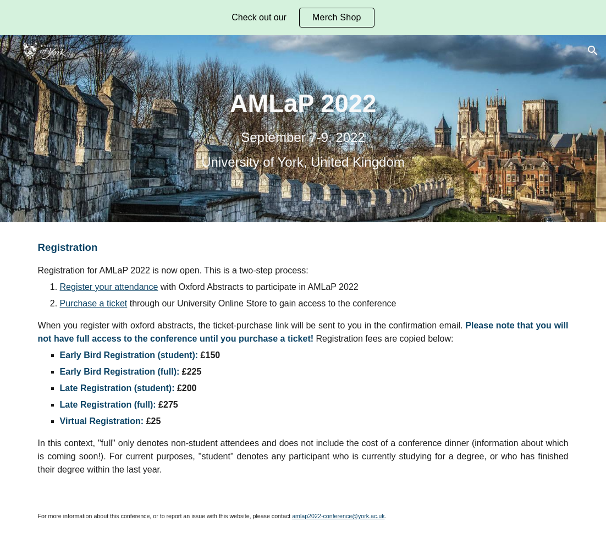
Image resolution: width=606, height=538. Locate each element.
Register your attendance (109, 287)
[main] (303, 129)
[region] (303, 17)
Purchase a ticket (94, 303)
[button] (593, 50)
